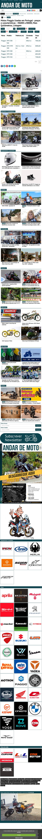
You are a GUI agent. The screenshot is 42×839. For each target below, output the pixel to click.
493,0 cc (28, 46)
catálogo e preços (8, 13)
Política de (19, 837)
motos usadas (15, 13)
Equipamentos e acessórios (8, 150)
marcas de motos (22, 13)
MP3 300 (9, 51)
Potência (31, 31)
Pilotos (37, 784)
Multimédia (4, 229)
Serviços (3, 785)
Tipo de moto (32, 28)
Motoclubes (27, 784)
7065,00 (37, 41)
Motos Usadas (4, 779)
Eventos (3, 385)
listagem (8, 17)
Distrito (37, 31)
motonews (3, 15)
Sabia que (4, 307)
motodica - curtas (20, 15)
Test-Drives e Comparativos (8, 111)
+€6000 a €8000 (13, 31)
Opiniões (3, 190)
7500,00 (37, 57)
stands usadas (36, 13)
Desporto (3, 268)
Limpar (3, 28)
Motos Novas (21, 779)
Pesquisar (38, 425)
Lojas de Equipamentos (14, 782)
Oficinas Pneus (4, 782)
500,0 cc (28, 41)
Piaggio (3, 31)
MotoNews (4, 72)
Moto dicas (4, 346)
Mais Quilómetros (21, 28)
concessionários (30, 13)
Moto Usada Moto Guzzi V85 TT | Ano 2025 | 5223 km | (21, 806)
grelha (5, 17)
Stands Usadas (26, 780)
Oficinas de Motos (35, 780)
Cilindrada (23, 31)
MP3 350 (9, 57)
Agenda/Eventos (13, 779)
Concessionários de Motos (15, 780)
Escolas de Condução (17, 784)
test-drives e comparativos (11, 15)
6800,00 (37, 51)
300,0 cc (28, 51)
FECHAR (19, 835)
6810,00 (37, 54)
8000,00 (37, 46)
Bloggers (33, 784)
